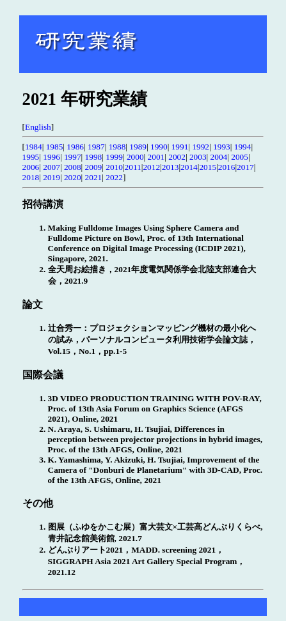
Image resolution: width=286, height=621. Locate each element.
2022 (114, 177)
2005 (239, 157)
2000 (135, 157)
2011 (133, 167)
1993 (221, 146)
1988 (117, 146)
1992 (200, 146)
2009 (93, 167)
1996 (51, 157)
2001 (156, 157)
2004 (219, 157)
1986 (75, 146)
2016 (226, 167)
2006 (31, 167)
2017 (245, 167)
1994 (242, 146)
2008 (72, 167)
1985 (54, 146)
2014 (189, 167)
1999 (114, 157)
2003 (198, 157)
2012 (151, 167)
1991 (180, 146)
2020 (72, 177)
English (38, 127)
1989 (138, 146)
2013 (170, 167)
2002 (177, 157)
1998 (93, 157)
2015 (207, 167)
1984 (33, 146)
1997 (72, 157)
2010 (114, 167)
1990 (159, 146)
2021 (93, 177)
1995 (31, 157)
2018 (31, 177)
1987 (96, 146)
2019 (51, 177)
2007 (51, 167)
